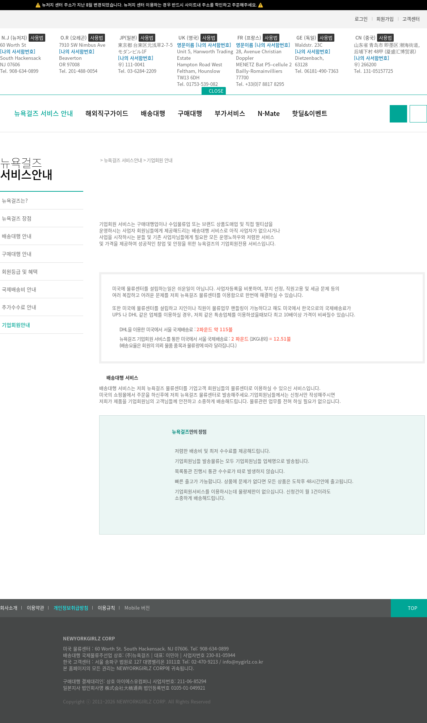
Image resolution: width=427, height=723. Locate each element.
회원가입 (385, 18)
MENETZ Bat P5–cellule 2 (264, 64)
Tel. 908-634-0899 (19, 70)
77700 (242, 77)
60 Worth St (13, 44)
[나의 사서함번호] (17, 51)
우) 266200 (365, 64)
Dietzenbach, (309, 57)
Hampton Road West (199, 64)
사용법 (36, 37)
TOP (412, 607)
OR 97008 (69, 64)
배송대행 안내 (16, 236)
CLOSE (216, 90)
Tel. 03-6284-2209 (137, 70)
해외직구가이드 (106, 113)
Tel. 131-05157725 (373, 70)
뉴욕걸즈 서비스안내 (123, 160)
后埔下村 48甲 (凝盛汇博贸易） (386, 51)
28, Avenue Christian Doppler (259, 54)
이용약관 (35, 607)
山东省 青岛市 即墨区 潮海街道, (387, 44)
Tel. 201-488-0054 (78, 70)
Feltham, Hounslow (198, 70)
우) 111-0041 (131, 64)
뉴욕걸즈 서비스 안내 (43, 113)
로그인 (361, 18)
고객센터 (411, 18)
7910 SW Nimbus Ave (82, 44)
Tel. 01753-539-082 (197, 83)
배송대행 (153, 113)
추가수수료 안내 (19, 307)
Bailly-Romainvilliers (259, 70)
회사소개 (8, 607)
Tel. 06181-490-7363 (316, 70)
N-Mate (269, 113)
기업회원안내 (16, 324)
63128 (301, 64)
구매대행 (190, 113)
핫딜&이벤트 (309, 113)
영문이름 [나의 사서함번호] (204, 44)
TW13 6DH (188, 77)
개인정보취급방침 (71, 607)
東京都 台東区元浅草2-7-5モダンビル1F (145, 48)
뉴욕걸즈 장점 (16, 218)
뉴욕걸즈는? (15, 200)
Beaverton (70, 57)
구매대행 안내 (16, 253)
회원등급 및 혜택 (20, 271)
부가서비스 (230, 113)
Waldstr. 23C (308, 44)
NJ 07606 (10, 64)
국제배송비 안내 (19, 289)
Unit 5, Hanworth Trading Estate (205, 54)
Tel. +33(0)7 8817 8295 (260, 83)
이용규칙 (106, 607)
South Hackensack (20, 57)
